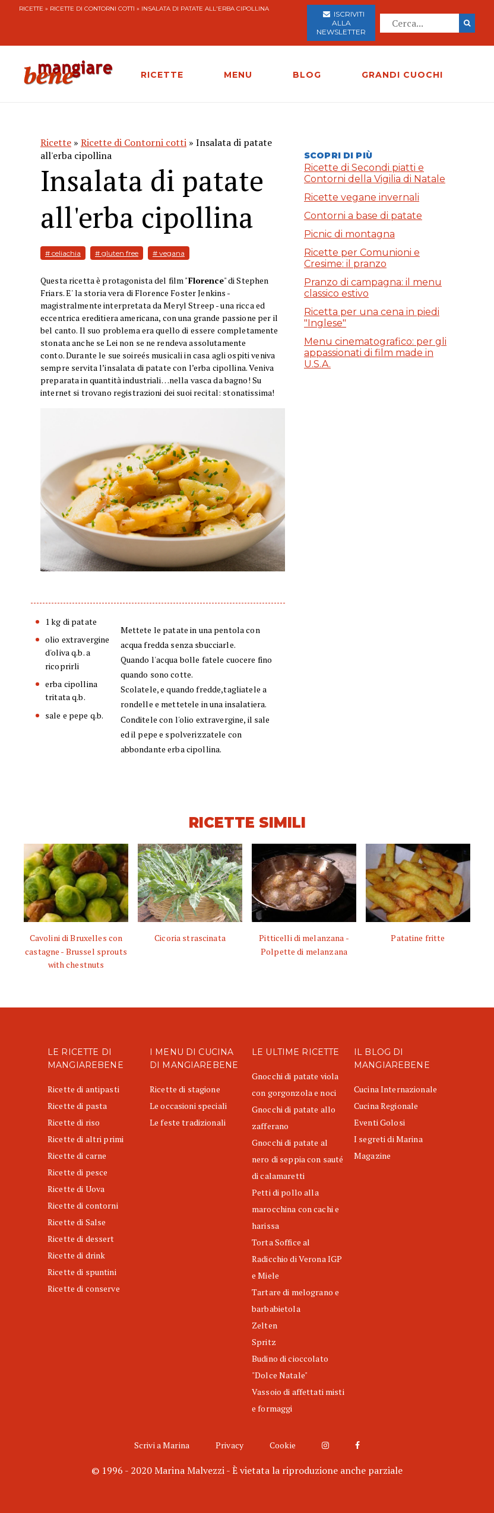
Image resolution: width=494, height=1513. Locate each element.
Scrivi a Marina (161, 1445)
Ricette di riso (74, 1122)
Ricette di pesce (77, 1172)
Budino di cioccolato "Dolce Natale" (290, 1367)
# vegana (169, 253)
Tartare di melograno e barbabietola (295, 1300)
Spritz (264, 1341)
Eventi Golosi (379, 1122)
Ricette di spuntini (82, 1271)
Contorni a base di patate (363, 215)
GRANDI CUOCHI (402, 74)
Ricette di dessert (81, 1238)
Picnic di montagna (349, 234)
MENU (238, 74)
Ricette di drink (76, 1255)
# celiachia (63, 253)
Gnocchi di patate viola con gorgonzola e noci (295, 1084)
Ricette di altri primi (86, 1139)
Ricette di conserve (84, 1288)
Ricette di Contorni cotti (92, 8)
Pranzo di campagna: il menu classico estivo (373, 287)
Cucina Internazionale (395, 1089)
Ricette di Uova (76, 1188)
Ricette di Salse (77, 1222)
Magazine (372, 1155)
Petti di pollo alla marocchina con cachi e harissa (295, 1209)
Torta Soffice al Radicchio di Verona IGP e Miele (297, 1259)
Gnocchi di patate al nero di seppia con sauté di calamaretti (297, 1159)
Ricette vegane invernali (361, 197)
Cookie (283, 1445)
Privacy (229, 1445)
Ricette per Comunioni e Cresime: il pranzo (362, 258)
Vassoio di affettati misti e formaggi (298, 1400)
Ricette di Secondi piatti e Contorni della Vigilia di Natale (374, 173)
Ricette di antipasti (83, 1089)
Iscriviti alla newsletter (341, 22)
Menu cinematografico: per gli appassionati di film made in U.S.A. (375, 353)
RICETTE (162, 74)
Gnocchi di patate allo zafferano (293, 1117)
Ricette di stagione (185, 1089)
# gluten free (116, 253)
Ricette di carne (77, 1155)
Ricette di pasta (77, 1105)
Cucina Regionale (386, 1105)
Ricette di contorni (83, 1205)
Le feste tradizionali (188, 1122)
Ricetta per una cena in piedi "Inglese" (371, 317)
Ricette (31, 8)
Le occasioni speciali (188, 1105)
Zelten (264, 1325)
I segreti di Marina (388, 1139)
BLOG (307, 74)
